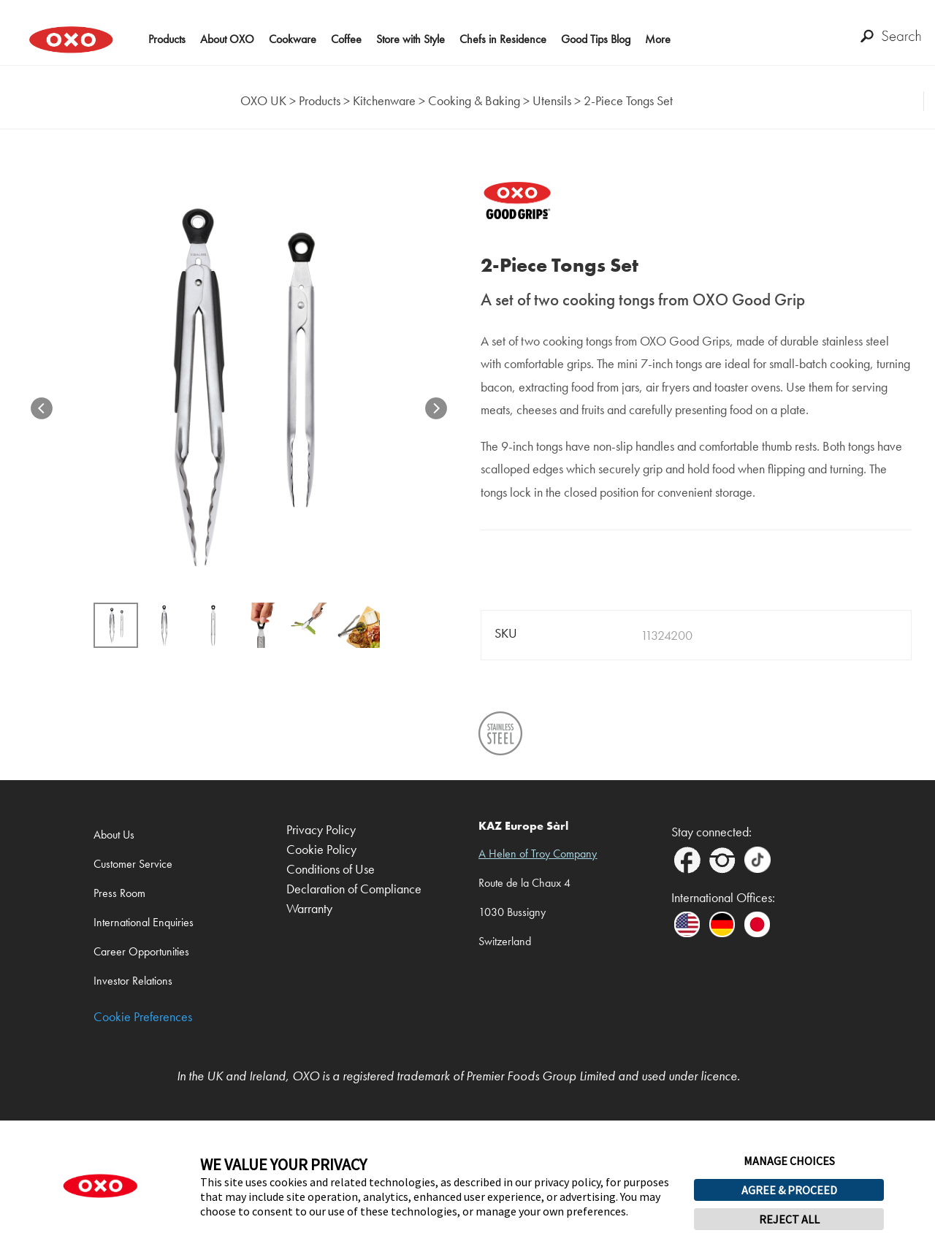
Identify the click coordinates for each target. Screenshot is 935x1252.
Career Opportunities (141, 951)
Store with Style (410, 39)
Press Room (119, 893)
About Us (114, 834)
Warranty (309, 909)
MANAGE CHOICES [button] (789, 1160)
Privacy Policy (321, 830)
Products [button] (167, 39)
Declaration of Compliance (353, 889)
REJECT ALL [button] (789, 1219)
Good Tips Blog (595, 39)
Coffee (346, 39)
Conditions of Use (330, 869)
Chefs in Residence (502, 39)
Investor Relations (133, 980)
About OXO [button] (227, 39)
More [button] (658, 39)
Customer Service (133, 863)
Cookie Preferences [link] (143, 1017)
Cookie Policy (321, 850)
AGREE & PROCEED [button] (789, 1190)
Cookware (292, 39)
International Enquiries (144, 922)
